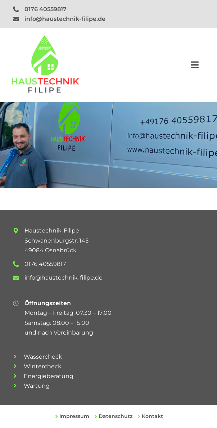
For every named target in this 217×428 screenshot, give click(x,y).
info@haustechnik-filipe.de (64, 18)
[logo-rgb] (45, 38)
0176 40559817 (45, 9)
